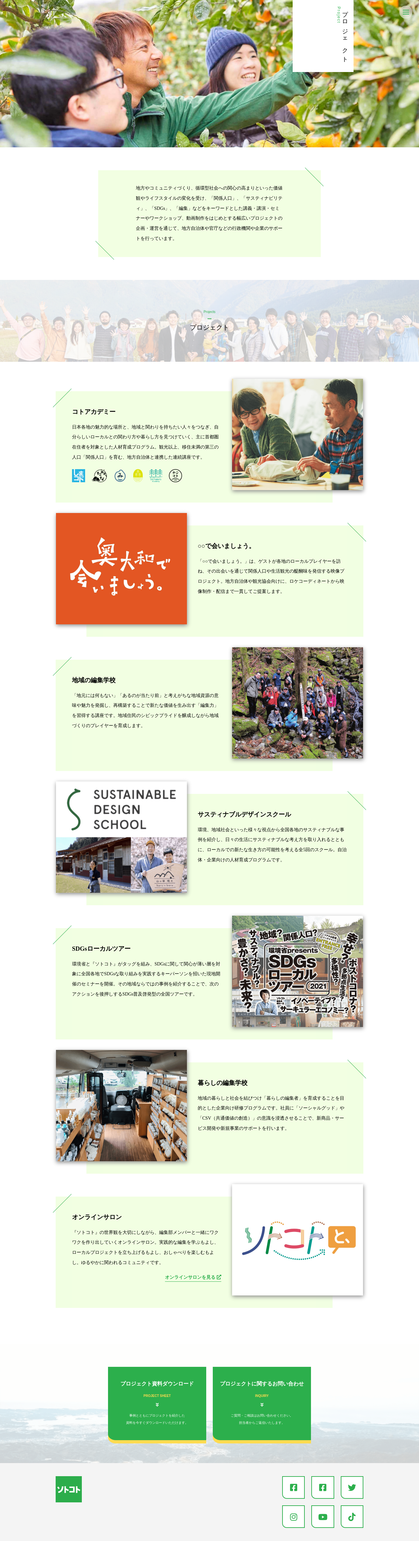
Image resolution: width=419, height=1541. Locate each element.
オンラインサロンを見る (191, 1277)
